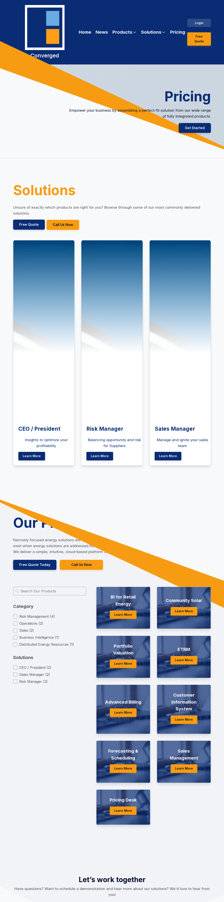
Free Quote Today (34, 564)
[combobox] (49, 590)
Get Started (195, 128)
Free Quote (199, 39)
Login (199, 23)
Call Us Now (63, 224)
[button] (124, 32)
